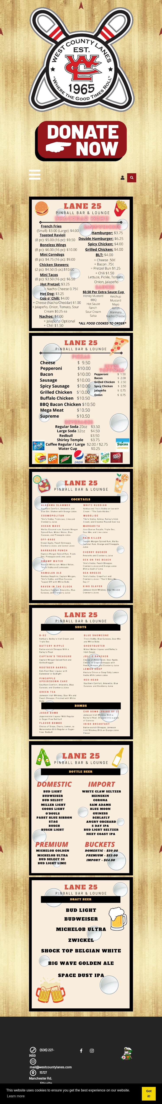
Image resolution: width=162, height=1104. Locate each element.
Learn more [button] (16, 1096)
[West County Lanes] (81, 59)
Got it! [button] (149, 1093)
